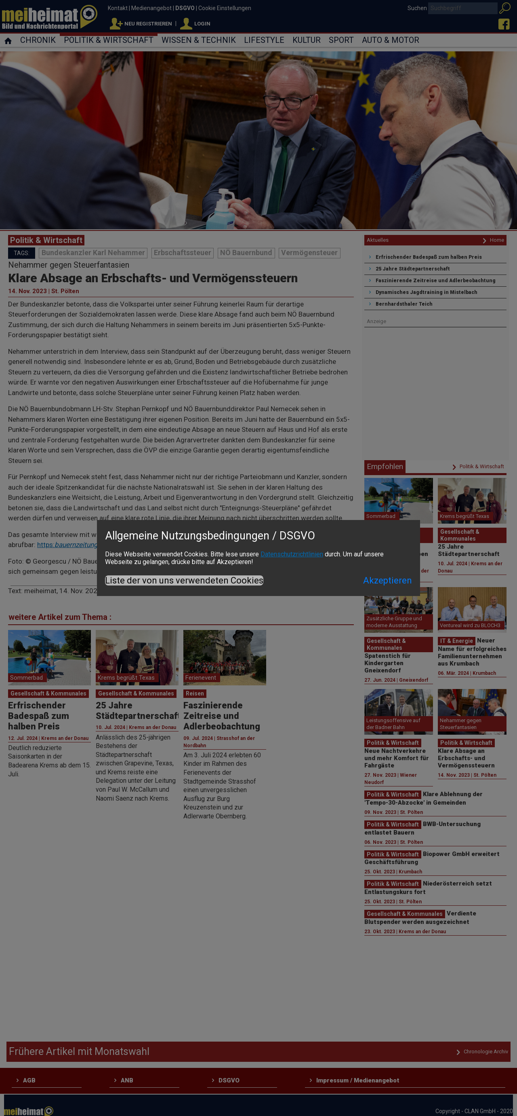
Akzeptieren (387, 580)
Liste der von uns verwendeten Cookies (184, 580)
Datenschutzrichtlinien (292, 554)
